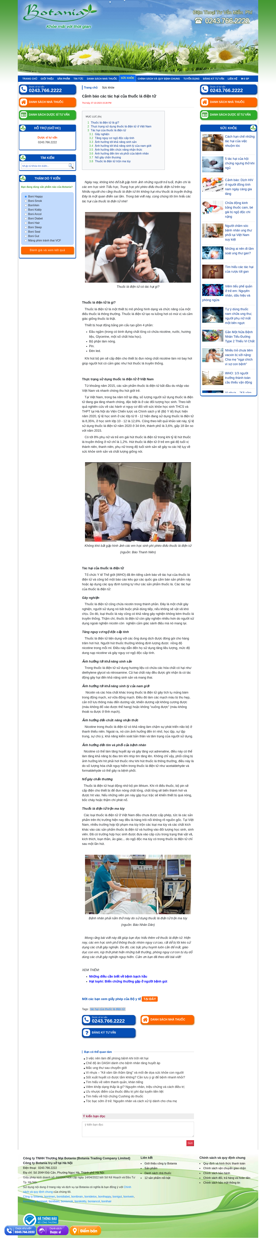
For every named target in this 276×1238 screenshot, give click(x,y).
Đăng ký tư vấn (213, 78)
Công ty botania (33, 1196)
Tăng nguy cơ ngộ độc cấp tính (111, 138)
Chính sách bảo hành (216, 1173)
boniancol (94, 1201)
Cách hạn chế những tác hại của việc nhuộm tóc (240, 141)
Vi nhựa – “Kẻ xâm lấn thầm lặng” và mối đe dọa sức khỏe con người (134, 1072)
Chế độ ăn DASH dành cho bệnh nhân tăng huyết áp (122, 1063)
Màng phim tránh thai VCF (44, 240)
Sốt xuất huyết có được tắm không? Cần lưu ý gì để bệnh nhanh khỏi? (134, 1077)
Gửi (190, 1143)
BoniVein (33, 205)
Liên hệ (232, 78)
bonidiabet (63, 1196)
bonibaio (54, 1201)
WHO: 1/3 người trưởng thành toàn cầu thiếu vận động (238, 377)
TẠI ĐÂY (149, 999)
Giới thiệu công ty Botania (161, 1163)
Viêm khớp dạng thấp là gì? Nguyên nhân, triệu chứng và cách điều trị (134, 1087)
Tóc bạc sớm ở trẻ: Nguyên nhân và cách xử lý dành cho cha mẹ (130, 1101)
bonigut (117, 1196)
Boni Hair (34, 222)
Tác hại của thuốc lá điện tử (106, 130)
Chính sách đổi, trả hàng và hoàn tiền (226, 1177)
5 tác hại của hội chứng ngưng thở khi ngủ (240, 163)
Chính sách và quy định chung (159, 78)
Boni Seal (34, 231)
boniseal (42, 1201)
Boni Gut (33, 236)
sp (245, 78)
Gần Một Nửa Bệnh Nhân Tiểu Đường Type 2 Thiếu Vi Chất (240, 336)
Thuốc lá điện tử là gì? (103, 122)
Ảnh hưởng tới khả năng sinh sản (113, 141)
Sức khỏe (127, 78)
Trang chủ (29, 78)
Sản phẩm (63, 78)
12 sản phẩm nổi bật (157, 1177)
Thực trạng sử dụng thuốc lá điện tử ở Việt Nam (119, 126)
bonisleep (29, 1201)
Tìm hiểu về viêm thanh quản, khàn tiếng (113, 1082)
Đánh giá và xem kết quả (47, 250)
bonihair (106, 1201)
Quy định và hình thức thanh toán (224, 1163)
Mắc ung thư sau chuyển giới (105, 1068)
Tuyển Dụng (191, 78)
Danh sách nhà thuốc (102, 78)
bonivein (128, 1196)
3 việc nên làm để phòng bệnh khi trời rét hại (116, 1058)
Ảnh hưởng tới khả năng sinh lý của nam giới (120, 145)
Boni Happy (35, 196)
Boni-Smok (35, 200)
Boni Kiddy (35, 209)
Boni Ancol (35, 214)
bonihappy (104, 1196)
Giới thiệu (47, 78)
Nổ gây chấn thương (105, 157)
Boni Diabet (35, 218)
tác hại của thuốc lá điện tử (107, 1009)
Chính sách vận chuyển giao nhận (224, 1168)
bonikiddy (80, 1201)
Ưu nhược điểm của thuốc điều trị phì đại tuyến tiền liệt (123, 1091)
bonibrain (77, 1196)
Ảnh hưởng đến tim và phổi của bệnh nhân (119, 153)
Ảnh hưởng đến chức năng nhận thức (115, 149)
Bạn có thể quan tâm (98, 1051)
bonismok (67, 1201)
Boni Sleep (35, 227)
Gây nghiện (99, 134)
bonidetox (90, 1196)
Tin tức (78, 78)
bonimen (49, 1196)
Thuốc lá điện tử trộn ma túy (110, 161)
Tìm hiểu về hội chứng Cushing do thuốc (113, 1096)
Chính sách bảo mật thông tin (221, 1182)
